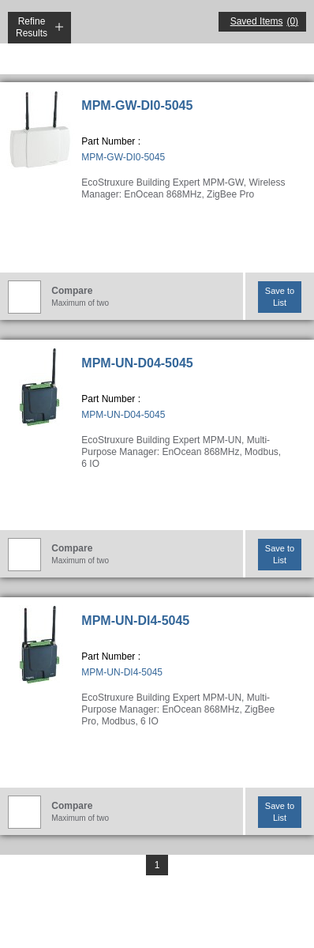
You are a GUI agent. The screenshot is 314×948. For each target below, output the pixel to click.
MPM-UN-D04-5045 (137, 363)
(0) (292, 21)
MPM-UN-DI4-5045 (135, 620)
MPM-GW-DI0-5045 (137, 105)
